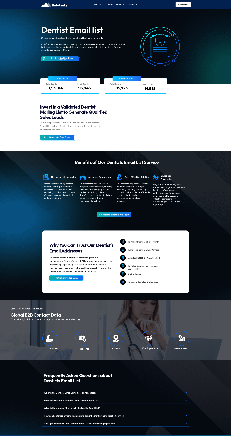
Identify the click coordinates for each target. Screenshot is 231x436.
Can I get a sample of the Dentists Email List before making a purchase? (82, 424)
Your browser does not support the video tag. (168, 115)
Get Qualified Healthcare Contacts (58, 59)
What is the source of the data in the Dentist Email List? (73, 408)
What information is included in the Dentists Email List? (73, 400)
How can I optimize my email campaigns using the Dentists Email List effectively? (86, 416)
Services (98, 4)
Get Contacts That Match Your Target (114, 215)
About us (120, 4)
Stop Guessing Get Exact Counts (57, 137)
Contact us (132, 4)
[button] (62, 78)
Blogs (110, 4)
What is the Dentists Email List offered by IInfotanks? (72, 392)
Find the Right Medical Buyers (66, 278)
